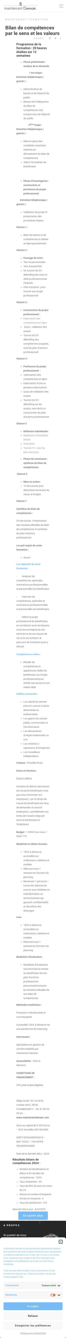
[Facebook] (60, 38)
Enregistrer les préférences (33, 1325)
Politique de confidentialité (33, 1333)
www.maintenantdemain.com (32, 1117)
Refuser (33, 1316)
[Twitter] (55, 38)
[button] (60, 1242)
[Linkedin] (50, 38)
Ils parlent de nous (15, 1235)
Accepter (33, 1306)
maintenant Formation (26, 19)
